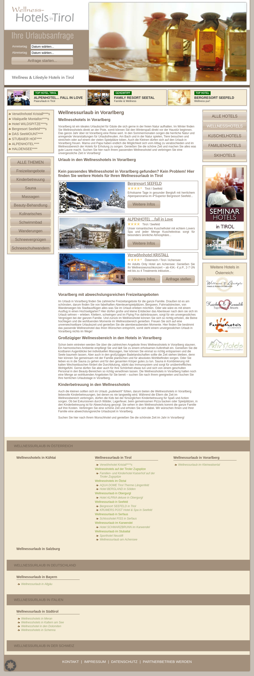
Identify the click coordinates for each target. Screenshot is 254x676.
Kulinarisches (30, 214)
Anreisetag (21, 46)
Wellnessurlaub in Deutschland (45, 565)
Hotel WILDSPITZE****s (29, 124)
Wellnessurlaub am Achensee (118, 539)
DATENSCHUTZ (124, 662)
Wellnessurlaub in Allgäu (36, 584)
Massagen (30, 197)
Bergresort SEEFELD (145, 183)
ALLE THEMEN (30, 162)
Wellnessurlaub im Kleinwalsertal (199, 464)
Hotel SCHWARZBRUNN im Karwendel (125, 527)
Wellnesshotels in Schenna (38, 630)
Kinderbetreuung (30, 179)
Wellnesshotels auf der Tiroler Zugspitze (120, 469)
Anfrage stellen (178, 279)
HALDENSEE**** (24, 149)
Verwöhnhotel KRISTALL (148, 254)
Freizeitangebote (30, 171)
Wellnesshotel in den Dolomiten (41, 626)
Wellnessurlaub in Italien (38, 600)
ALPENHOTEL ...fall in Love (150, 219)
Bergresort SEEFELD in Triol (118, 506)
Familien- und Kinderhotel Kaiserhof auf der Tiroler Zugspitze (127, 475)
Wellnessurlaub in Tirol (113, 457)
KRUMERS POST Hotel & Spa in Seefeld (126, 510)
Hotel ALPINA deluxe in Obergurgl (121, 497)
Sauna (30, 188)
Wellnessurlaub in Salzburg (38, 549)
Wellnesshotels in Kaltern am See (42, 622)
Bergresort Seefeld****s (29, 129)
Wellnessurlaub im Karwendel (114, 523)
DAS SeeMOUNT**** (27, 134)
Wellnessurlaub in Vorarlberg (196, 457)
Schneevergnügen (30, 239)
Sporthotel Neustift (111, 535)
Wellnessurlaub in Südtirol (37, 611)
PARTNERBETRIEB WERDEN (167, 662)
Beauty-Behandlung (30, 205)
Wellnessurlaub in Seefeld (111, 502)
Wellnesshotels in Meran (36, 618)
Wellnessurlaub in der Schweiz (44, 646)
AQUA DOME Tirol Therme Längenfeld (124, 485)
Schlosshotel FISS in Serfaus (118, 518)
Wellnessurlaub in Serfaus (111, 514)
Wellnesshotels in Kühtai (36, 457)
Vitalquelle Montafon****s (30, 119)
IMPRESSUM (95, 662)
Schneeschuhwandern (30, 248)
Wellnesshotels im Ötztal (110, 481)
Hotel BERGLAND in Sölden (118, 489)
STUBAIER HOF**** (27, 139)
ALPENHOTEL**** (25, 144)
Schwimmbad (30, 222)
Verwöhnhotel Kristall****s (31, 114)
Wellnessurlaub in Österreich (43, 446)
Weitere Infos (144, 204)
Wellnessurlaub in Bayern (36, 577)
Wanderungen (30, 231)
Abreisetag (21, 52)
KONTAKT (70, 662)
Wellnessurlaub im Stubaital (112, 531)
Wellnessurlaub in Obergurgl (113, 493)
